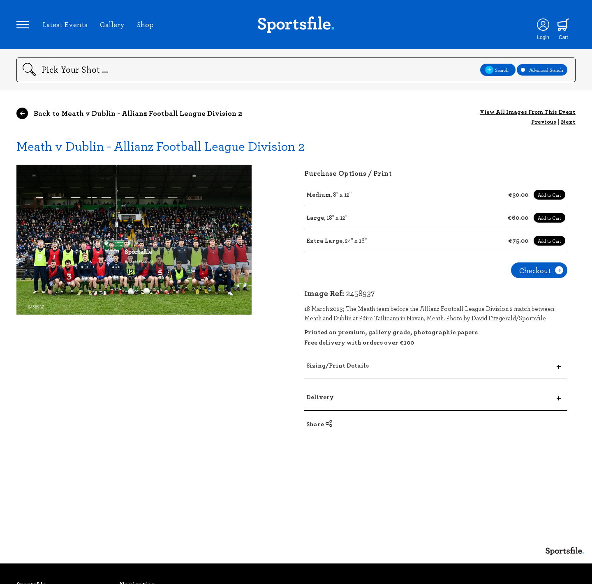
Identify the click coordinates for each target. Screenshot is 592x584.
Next (568, 121)
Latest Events (65, 24)
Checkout (541, 270)
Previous (543, 121)
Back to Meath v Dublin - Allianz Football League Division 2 (129, 113)
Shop (145, 24)
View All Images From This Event (528, 111)
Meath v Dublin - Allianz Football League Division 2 (160, 145)
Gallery (112, 24)
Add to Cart (549, 194)
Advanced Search (542, 70)
